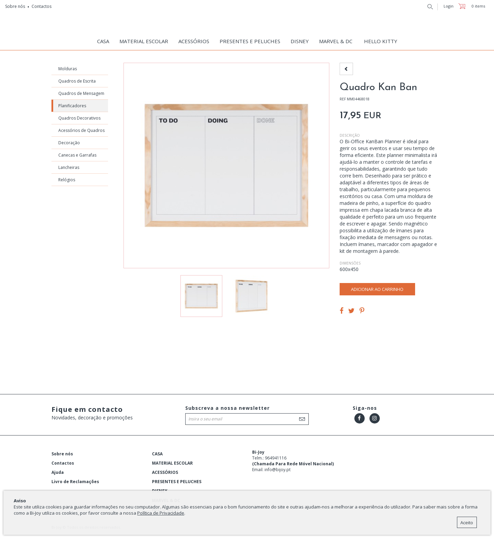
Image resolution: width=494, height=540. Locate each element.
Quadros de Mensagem (81, 95)
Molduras (67, 70)
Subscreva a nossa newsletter (227, 409)
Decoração (69, 144)
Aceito (466, 522)
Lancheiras (68, 169)
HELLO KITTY (380, 41)
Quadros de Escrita (77, 83)
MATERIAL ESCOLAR (143, 41)
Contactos (41, 6)
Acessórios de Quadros (81, 132)
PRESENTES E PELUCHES (250, 41)
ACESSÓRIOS (193, 41)
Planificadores (72, 107)
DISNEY (300, 41)
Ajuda (57, 474)
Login (449, 6)
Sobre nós (15, 6)
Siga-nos (365, 409)
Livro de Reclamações (75, 483)
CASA (103, 41)
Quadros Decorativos (79, 120)
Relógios (66, 181)
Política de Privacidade (160, 513)
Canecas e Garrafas (77, 157)
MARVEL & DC (335, 41)
